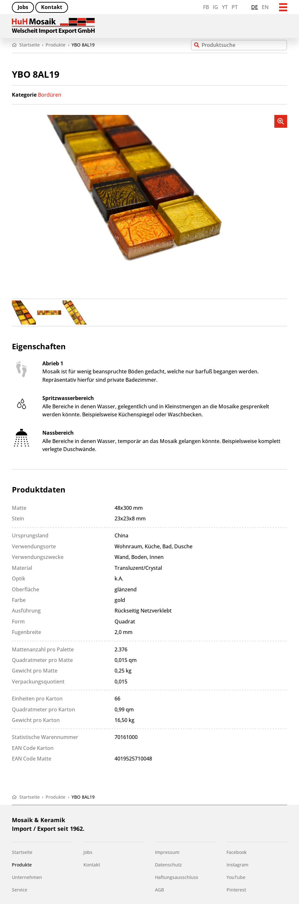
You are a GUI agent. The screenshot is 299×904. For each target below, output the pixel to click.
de (254, 7)
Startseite (22, 852)
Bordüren (49, 94)
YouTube (235, 877)
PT (235, 7)
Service (19, 890)
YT (225, 7)
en (265, 7)
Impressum (167, 852)
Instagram (237, 865)
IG (215, 7)
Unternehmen (27, 877)
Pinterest (236, 890)
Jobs (23, 7)
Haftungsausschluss (176, 877)
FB (206, 7)
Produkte (22, 865)
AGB (159, 890)
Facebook (236, 852)
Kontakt (51, 7)
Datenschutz (168, 865)
